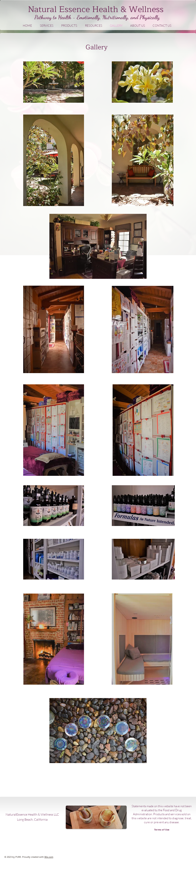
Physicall (148, 17)
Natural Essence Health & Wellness (96, 9)
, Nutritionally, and (120, 17)
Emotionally (88, 17)
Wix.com (48, 856)
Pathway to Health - (55, 17)
